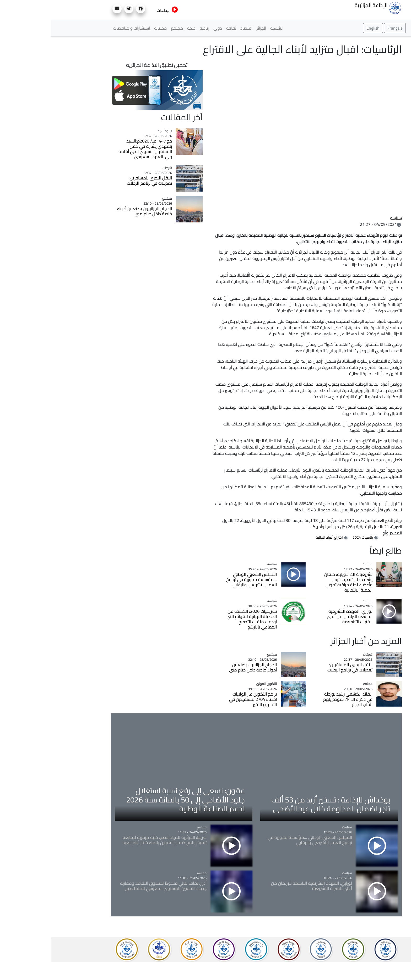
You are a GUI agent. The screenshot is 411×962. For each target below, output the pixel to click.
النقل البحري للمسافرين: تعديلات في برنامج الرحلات (299, 667)
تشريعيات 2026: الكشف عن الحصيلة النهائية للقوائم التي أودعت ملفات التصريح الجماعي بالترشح (201, 619)
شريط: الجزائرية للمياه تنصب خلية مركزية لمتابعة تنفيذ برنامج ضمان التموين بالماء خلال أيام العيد (114, 840)
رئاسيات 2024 (312, 537)
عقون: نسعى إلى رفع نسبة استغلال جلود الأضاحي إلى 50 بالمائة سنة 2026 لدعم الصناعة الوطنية (134, 799)
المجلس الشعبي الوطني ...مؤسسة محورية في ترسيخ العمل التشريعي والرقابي (200, 579)
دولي (167, 28)
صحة (140, 28)
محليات (109, 28)
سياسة (345, 218)
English (322, 28)
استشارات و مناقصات (80, 28)
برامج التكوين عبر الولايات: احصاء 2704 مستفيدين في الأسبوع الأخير (202, 699)
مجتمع (126, 28)
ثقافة (180, 28)
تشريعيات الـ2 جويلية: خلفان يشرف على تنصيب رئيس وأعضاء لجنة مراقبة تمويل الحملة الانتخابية (297, 582)
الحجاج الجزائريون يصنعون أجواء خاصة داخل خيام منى (202, 667)
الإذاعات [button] (116, 10)
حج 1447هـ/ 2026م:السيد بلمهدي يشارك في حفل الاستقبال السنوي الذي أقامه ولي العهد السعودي (94, 149)
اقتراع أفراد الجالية (278, 537)
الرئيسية (225, 28)
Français (344, 28)
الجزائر (210, 28)
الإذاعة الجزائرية (327, 7)
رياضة (153, 28)
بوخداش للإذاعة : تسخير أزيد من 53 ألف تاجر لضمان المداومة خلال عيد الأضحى (279, 804)
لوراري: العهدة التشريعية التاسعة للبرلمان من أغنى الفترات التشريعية (299, 616)
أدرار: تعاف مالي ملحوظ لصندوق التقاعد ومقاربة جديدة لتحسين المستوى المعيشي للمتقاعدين (112, 886)
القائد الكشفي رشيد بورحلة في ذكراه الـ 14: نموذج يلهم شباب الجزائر (297, 699)
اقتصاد (196, 28)
